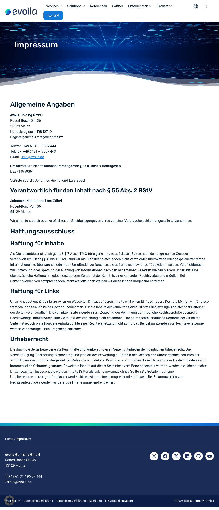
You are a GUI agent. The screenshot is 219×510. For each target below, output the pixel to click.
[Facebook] (165, 459)
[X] (176, 459)
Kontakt (53, 17)
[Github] (198, 459)
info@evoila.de (32, 160)
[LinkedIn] (187, 459)
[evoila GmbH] (21, 13)
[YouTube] (209, 459)
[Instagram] (154, 459)
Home (9, 442)
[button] (9, 500)
